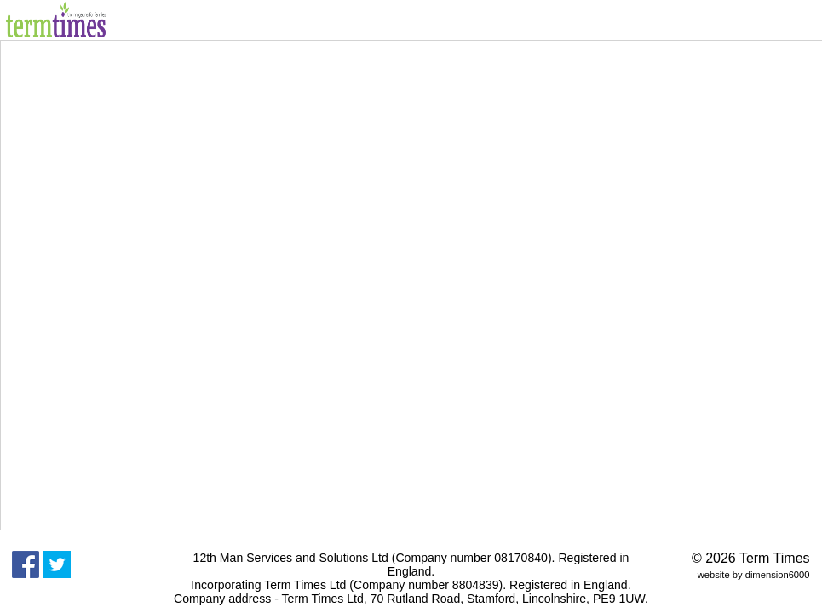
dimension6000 (777, 575)
